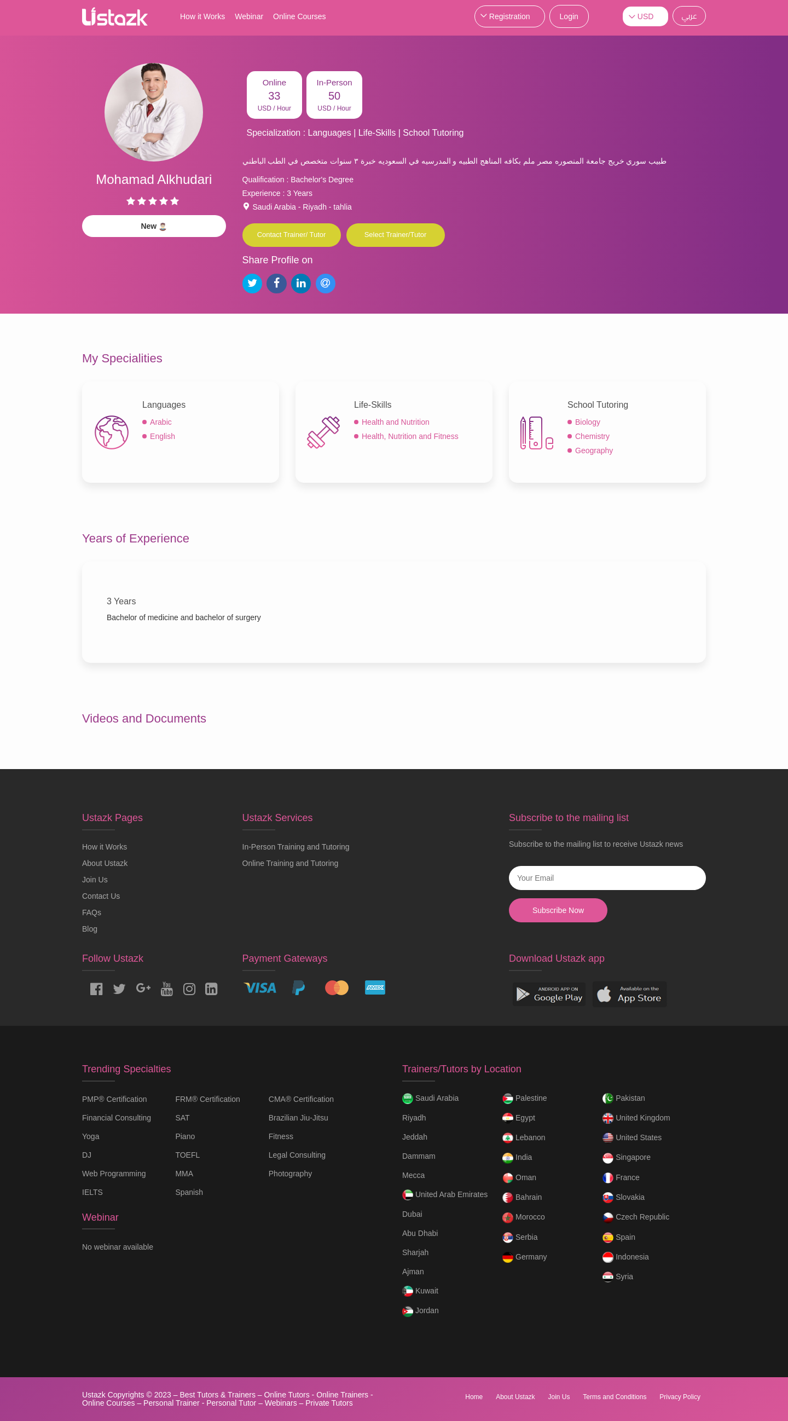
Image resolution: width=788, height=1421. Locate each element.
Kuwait (420, 1291)
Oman (519, 1177)
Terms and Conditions (614, 1397)
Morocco (523, 1217)
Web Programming (114, 1173)
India (517, 1158)
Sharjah (415, 1252)
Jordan (420, 1311)
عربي (689, 16)
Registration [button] (509, 16)
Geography (594, 450)
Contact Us (101, 896)
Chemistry (592, 436)
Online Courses (299, 16)
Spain (618, 1237)
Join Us (95, 879)
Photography (290, 1173)
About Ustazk (105, 863)
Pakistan (623, 1098)
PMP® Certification (114, 1099)
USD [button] (646, 16)
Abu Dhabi (420, 1233)
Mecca (413, 1175)
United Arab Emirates (445, 1194)
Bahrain (522, 1197)
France (620, 1177)
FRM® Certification (207, 1099)
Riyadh (414, 1117)
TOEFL (187, 1155)
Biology (587, 422)
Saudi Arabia (430, 1098)
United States (632, 1138)
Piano (185, 1136)
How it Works (202, 16)
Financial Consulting (116, 1117)
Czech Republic (635, 1217)
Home (474, 1397)
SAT (182, 1117)
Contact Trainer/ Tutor (291, 234)
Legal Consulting (297, 1155)
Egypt (518, 1118)
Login (569, 16)
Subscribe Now (558, 910)
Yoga (90, 1136)
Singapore (626, 1158)
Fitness (281, 1136)
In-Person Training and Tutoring (296, 846)
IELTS (92, 1192)
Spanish (189, 1192)
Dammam (419, 1156)
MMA (184, 1173)
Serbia (519, 1237)
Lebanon (523, 1138)
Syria (617, 1277)
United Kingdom (636, 1118)
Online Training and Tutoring (290, 863)
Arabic (161, 422)
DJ (86, 1155)
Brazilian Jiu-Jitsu (298, 1117)
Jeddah (414, 1137)
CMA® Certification (301, 1099)
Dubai (412, 1214)
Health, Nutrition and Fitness (410, 436)
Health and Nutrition (396, 422)
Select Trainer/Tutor (395, 234)
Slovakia (623, 1197)
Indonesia (625, 1257)
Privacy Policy (679, 1397)
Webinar (249, 16)
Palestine (524, 1098)
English (162, 436)
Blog (89, 929)
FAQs (91, 912)
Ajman (413, 1271)
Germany (524, 1257)
